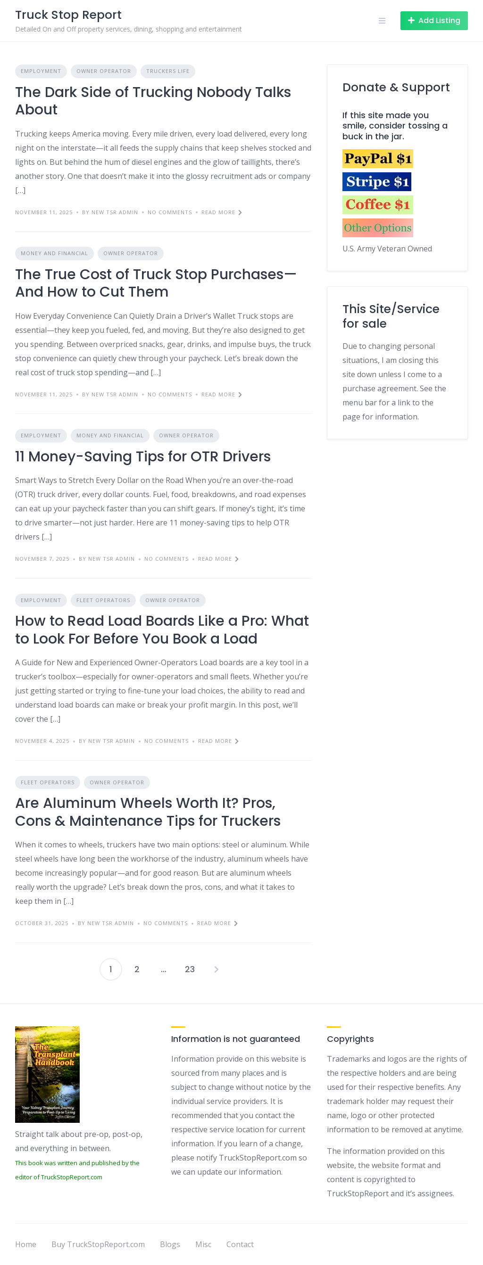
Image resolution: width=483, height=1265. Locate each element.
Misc (203, 1244)
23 (190, 969)
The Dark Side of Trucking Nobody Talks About (153, 101)
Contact (240, 1244)
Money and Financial (54, 253)
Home (25, 1244)
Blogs (170, 1244)
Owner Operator (103, 70)
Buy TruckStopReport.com (98, 1244)
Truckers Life (168, 70)
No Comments (170, 212)
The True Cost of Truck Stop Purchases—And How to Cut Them (156, 283)
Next (216, 969)
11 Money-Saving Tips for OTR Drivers (143, 457)
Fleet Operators (103, 600)
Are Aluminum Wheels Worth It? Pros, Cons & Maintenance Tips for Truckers (148, 812)
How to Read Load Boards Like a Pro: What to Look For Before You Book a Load (162, 630)
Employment (41, 70)
